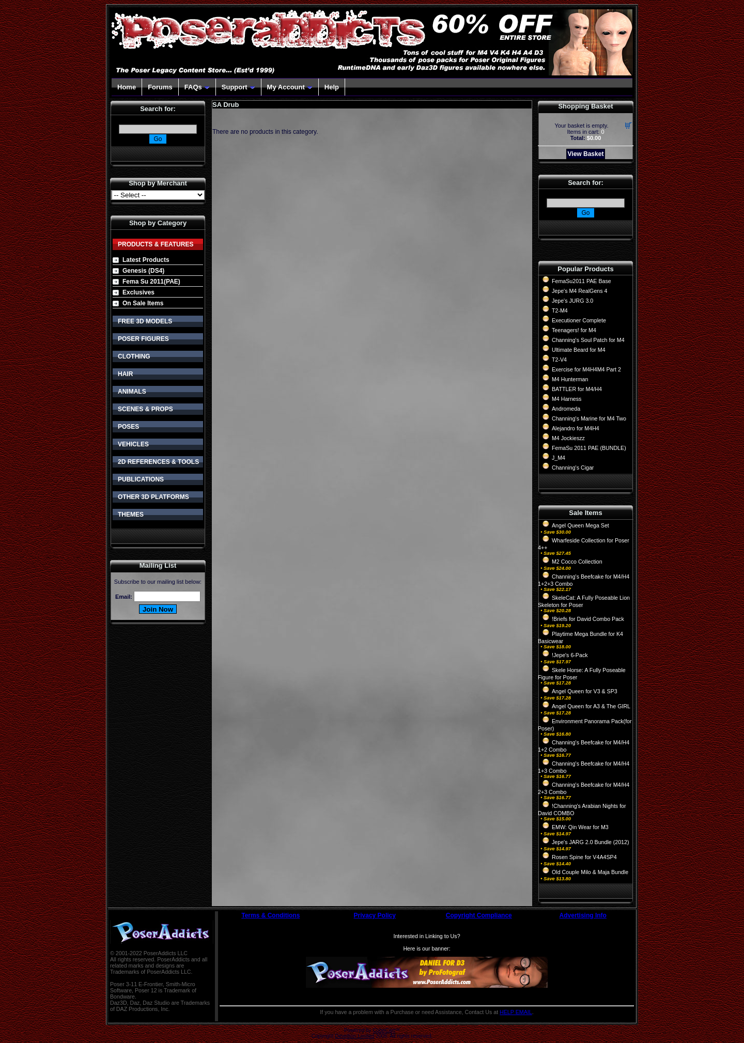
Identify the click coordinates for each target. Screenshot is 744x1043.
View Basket (586, 154)
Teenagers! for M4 (574, 330)
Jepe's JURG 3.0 (572, 301)
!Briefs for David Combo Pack (588, 619)
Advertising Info (583, 915)
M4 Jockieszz (568, 438)
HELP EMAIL (516, 1012)
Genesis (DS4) (143, 270)
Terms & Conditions (270, 915)
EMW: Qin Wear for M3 (580, 827)
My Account (290, 87)
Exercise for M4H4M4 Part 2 (586, 369)
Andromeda (566, 409)
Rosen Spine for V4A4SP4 (584, 857)
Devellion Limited (354, 1036)
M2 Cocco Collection (577, 561)
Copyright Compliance (479, 915)
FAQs (197, 87)
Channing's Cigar (573, 467)
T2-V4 (559, 359)
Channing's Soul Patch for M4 (588, 340)
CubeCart (384, 1030)
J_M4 (558, 458)
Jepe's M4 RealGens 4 (579, 291)
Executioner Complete (579, 320)
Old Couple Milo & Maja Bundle (590, 872)
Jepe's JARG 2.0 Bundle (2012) (590, 842)
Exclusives (138, 292)
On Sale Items (142, 303)
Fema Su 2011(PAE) (151, 281)
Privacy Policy (375, 915)
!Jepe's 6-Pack (570, 655)
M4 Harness (566, 399)
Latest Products (145, 259)
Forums (160, 87)
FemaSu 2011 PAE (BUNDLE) (589, 448)
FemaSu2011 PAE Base (581, 281)
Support (238, 87)
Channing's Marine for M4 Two (589, 418)
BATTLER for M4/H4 (577, 389)
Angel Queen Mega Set (580, 525)
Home (126, 87)
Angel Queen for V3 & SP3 (584, 691)
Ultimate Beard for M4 (579, 350)
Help (331, 87)
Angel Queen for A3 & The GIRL (591, 706)
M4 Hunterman (570, 379)
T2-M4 (560, 310)
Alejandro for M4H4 (575, 428)
